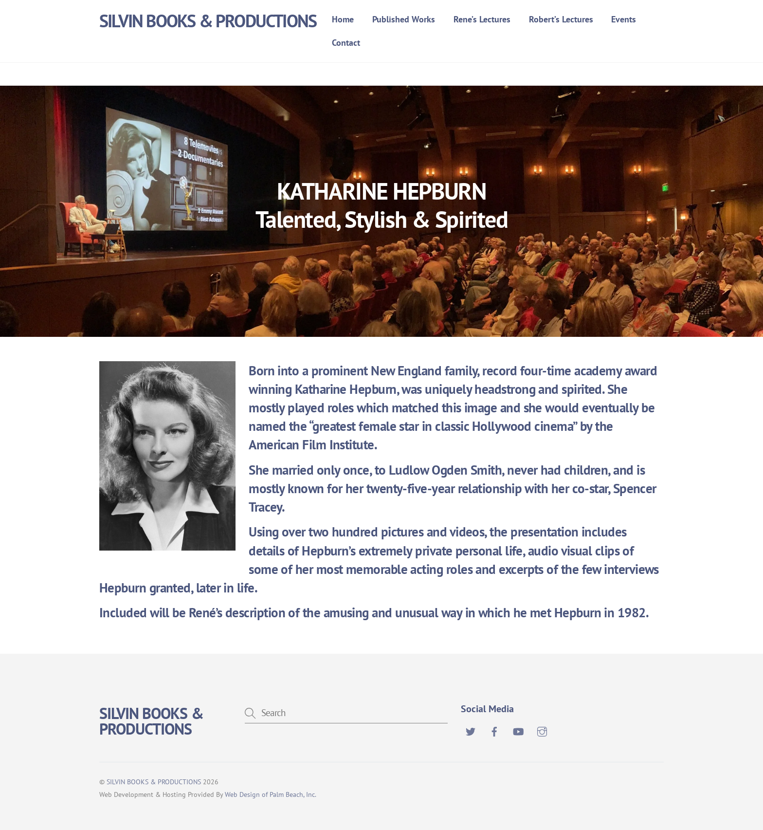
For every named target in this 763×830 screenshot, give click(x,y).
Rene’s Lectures (482, 19)
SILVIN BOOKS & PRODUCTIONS (154, 781)
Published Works (403, 19)
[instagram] (542, 730)
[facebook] (494, 730)
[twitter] (470, 730)
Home (343, 19)
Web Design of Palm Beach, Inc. (270, 794)
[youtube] (518, 730)
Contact (346, 42)
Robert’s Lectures (561, 19)
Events (623, 19)
